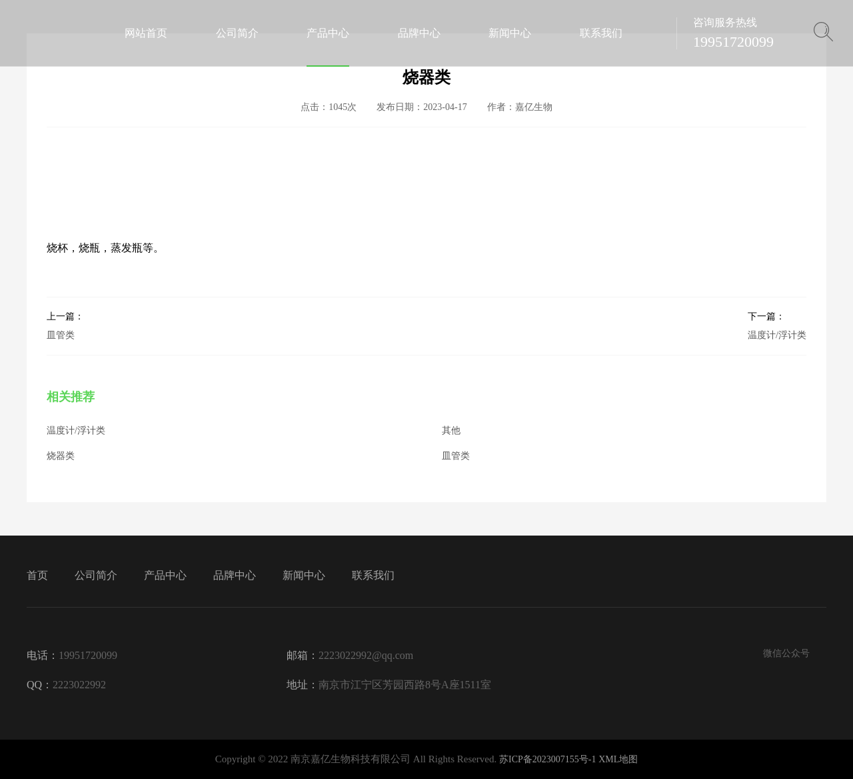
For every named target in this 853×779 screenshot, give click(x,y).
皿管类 (65, 325)
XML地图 (618, 759)
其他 (451, 431)
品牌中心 (234, 575)
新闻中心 (304, 575)
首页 (37, 575)
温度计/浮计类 (777, 325)
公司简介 (96, 575)
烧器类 (61, 456)
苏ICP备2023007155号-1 (547, 759)
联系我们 (373, 575)
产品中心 (165, 575)
